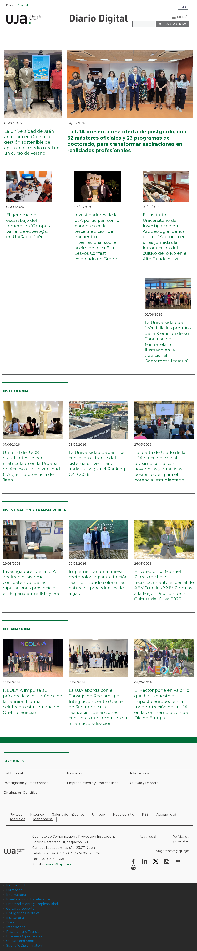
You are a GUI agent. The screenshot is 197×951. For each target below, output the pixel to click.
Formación (75, 773)
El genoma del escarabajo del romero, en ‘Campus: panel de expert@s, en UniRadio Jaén (28, 225)
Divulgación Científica (20, 792)
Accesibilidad (166, 814)
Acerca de (17, 819)
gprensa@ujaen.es (57, 864)
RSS (145, 814)
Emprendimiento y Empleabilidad (93, 783)
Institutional (15, 918)
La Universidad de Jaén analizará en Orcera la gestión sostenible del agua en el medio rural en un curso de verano (32, 142)
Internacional (140, 773)
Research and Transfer (23, 931)
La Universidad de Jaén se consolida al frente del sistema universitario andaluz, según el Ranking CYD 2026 (97, 463)
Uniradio (98, 814)
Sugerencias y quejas (172, 851)
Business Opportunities (24, 936)
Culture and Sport (20, 941)
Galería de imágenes (68, 814)
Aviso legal (148, 837)
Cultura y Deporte (144, 783)
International (16, 927)
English (10, 5)
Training (12, 922)
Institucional (13, 773)
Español (23, 5)
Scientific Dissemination (24, 945)
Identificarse (43, 819)
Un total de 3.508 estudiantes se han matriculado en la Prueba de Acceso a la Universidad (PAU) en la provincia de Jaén (31, 466)
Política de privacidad (181, 839)
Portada (16, 814)
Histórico (37, 814)
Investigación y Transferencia (26, 783)
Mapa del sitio (123, 814)
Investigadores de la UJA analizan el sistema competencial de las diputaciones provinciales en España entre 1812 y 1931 (32, 582)
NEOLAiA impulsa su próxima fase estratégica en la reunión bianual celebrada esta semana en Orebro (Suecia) (32, 701)
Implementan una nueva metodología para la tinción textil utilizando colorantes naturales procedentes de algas (98, 582)
